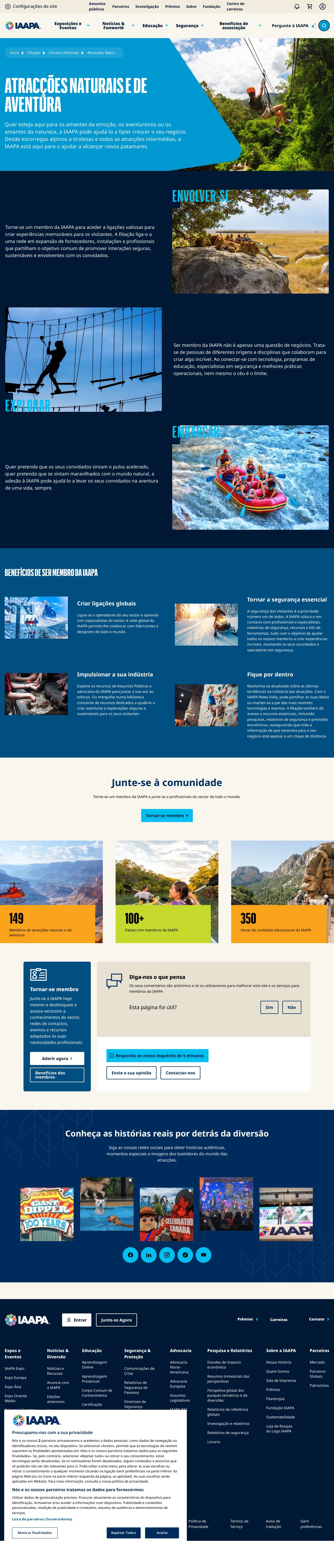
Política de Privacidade (198, 1524)
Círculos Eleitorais (64, 52)
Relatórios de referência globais (227, 1412)
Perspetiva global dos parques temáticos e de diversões (227, 1395)
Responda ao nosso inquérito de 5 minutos (160, 1055)
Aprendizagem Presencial (94, 1379)
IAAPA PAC (179, 1409)
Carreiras (279, 1320)
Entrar (80, 1320)
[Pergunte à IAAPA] (294, 25)
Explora (88, 1427)
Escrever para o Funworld (58, 1413)
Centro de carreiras (235, 6)
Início (14, 52)
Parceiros (120, 6)
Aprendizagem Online (94, 1365)
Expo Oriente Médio (16, 1398)
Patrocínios (319, 1385)
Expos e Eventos (13, 1354)
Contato (316, 1319)
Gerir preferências (311, 1524)
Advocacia (180, 1350)
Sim (269, 1007)
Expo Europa (15, 1377)
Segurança (187, 25)
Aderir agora (55, 1058)
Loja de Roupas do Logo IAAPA (279, 1429)
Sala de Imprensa (281, 1380)
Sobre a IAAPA (281, 1350)
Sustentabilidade (280, 1417)
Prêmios (172, 6)
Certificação (92, 1404)
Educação (152, 25)
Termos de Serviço (239, 1524)
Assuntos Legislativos (180, 1398)
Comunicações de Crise (139, 1371)
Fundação (211, 6)
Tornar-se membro (165, 815)
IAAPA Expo (14, 1368)
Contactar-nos (180, 1073)
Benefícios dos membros (50, 1075)
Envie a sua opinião (132, 1073)
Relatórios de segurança (227, 1432)
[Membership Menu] (322, 6)
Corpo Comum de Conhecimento (97, 1393)
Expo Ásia (13, 1386)
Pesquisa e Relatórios (229, 1350)
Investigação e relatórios (228, 1423)
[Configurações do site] (31, 6)
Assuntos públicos (97, 6)
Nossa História (278, 1362)
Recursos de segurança (134, 1418)
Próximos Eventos (20, 1410)
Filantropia (275, 1398)
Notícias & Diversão (58, 1354)
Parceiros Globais (318, 1374)
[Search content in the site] (324, 25)
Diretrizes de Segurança (135, 1404)
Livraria (213, 1441)
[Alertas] (297, 6)
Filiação (34, 52)
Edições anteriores (55, 1399)
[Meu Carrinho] (309, 6)
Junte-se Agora (116, 1320)
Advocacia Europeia (178, 1384)
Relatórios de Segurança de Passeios (136, 1387)
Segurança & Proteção (137, 1354)
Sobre (191, 6)
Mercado (317, 1362)
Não (292, 1007)
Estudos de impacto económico (224, 1365)
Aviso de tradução (273, 1524)
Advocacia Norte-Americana (179, 1367)
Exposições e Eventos (67, 26)
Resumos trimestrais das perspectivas (228, 1379)
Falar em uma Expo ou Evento (18, 1422)
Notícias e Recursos (55, 1371)
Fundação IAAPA (280, 1408)
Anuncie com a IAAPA (58, 1385)
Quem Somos (277, 1371)
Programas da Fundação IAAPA (96, 1416)
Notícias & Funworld (113, 26)
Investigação (147, 6)
